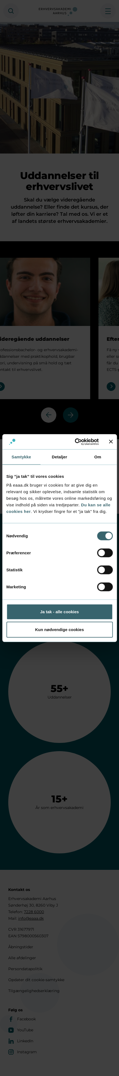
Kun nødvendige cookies (59, 629)
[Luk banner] (111, 442)
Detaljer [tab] (59, 457)
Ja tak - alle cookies (59, 611)
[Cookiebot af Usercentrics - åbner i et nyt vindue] (75, 441)
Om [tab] (97, 457)
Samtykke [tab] (21, 457)
